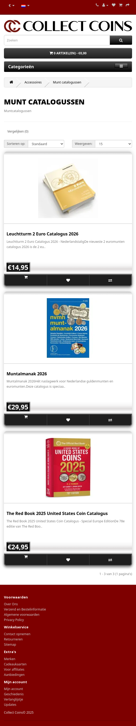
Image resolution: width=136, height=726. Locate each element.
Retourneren (13, 639)
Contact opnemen (17, 634)
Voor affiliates (14, 669)
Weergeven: (84, 143)
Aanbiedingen (14, 674)
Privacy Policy (14, 620)
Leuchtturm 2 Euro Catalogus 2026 (42, 234)
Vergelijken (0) (17, 131)
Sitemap (10, 644)
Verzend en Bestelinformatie (25, 609)
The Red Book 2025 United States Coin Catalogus (57, 513)
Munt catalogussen (67, 82)
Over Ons (11, 604)
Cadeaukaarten (15, 664)
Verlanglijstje (13, 699)
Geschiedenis (14, 694)
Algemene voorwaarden (21, 614)
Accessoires (33, 82)
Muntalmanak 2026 (27, 374)
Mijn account (13, 689)
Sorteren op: (16, 143)
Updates (10, 704)
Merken (9, 659)
